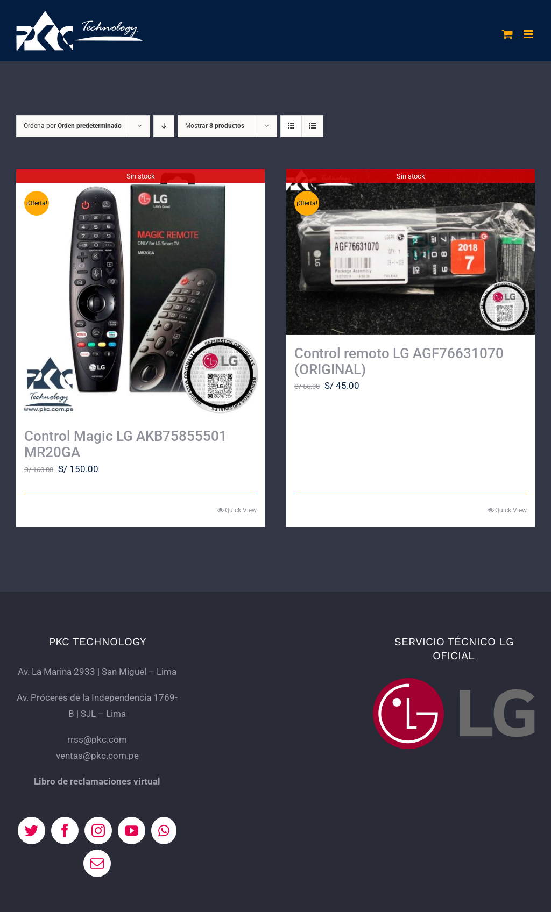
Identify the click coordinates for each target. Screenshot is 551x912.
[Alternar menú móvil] (529, 34)
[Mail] (97, 863)
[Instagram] (98, 830)
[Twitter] (31, 830)
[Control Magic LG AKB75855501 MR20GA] (140, 293)
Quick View (241, 510)
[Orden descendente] (163, 126)
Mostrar (214, 126)
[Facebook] (65, 830)
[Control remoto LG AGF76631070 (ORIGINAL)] (410, 252)
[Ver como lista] (312, 126)
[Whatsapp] (163, 830)
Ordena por (73, 126)
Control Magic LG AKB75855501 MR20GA (125, 444)
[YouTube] (131, 830)
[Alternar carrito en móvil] (507, 34)
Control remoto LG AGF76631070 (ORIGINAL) (399, 361)
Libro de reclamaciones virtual (97, 781)
